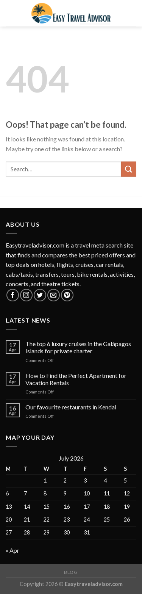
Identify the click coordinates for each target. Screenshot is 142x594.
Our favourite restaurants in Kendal (70, 407)
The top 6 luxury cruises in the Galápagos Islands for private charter (78, 347)
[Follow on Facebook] (12, 295)
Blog (71, 572)
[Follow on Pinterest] (67, 295)
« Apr (12, 550)
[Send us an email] (53, 295)
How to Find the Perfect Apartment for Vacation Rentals (75, 379)
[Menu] (10, 13)
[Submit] (128, 168)
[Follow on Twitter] (40, 295)
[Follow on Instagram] (26, 295)
